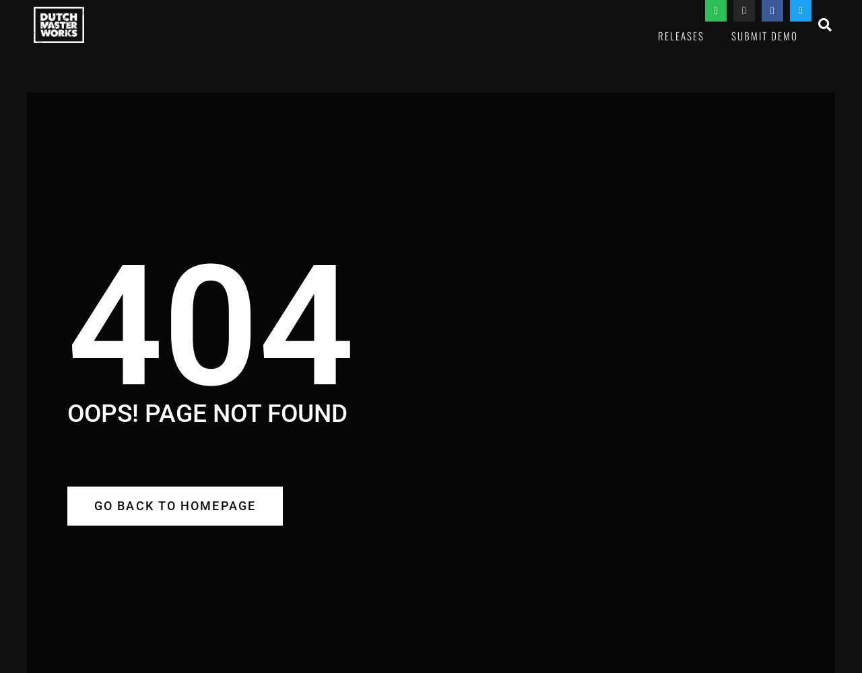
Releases (681, 35)
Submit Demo (764, 35)
